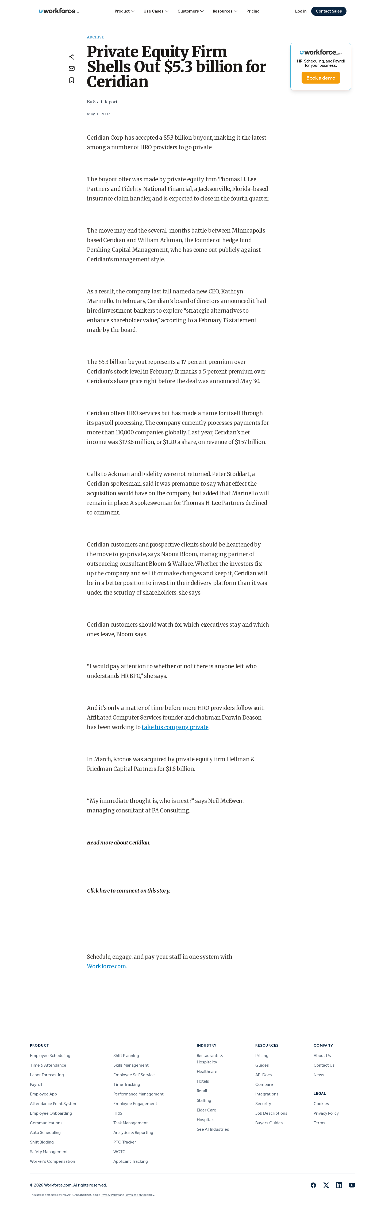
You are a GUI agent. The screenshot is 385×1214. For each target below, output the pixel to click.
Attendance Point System (54, 1103)
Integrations (267, 1094)
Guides (262, 1065)
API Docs (263, 1074)
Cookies (321, 1103)
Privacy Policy (326, 1113)
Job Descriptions (271, 1113)
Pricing (253, 11)
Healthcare (207, 1071)
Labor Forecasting (47, 1074)
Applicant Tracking (130, 1161)
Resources (225, 11)
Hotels (203, 1081)
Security (263, 1103)
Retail (202, 1090)
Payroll (36, 1084)
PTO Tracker (124, 1142)
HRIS (117, 1113)
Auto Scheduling (45, 1132)
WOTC (119, 1151)
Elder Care (206, 1110)
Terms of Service (135, 1195)
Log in (301, 11)
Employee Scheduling (50, 1055)
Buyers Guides (269, 1122)
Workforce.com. (107, 966)
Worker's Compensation (52, 1161)
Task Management (130, 1122)
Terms (319, 1122)
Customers (191, 11)
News (319, 1074)
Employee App (43, 1094)
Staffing (204, 1100)
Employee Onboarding (51, 1113)
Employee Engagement (135, 1103)
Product (125, 11)
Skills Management (131, 1065)
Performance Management (138, 1094)
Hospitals (205, 1119)
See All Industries (213, 1129)
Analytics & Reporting (133, 1132)
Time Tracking (126, 1084)
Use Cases (156, 11)
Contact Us (324, 1065)
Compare (264, 1084)
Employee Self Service (134, 1074)
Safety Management (49, 1151)
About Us (322, 1055)
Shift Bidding (42, 1142)
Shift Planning (126, 1055)
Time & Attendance (48, 1065)
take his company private (175, 727)
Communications (46, 1122)
